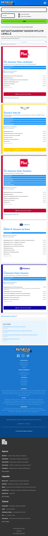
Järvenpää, (43, 390)
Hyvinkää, (19, 390)
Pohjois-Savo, (12, 411)
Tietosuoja (27, 423)
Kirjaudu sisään (23, 372)
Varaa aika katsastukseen (23, 94)
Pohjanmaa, (26, 410)
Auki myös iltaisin (25, 14)
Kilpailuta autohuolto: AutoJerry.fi (14, 419)
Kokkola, (4, 392)
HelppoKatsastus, (8, 401)
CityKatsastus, (25, 399)
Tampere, (29, 393)
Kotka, (8, 392)
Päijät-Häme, (18, 411)
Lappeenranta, (24, 392)
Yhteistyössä (24, 384)
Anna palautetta (23, 381)
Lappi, (16, 410)
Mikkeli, (38, 392)
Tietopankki (24, 366)
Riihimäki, (11, 393)
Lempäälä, (30, 392)
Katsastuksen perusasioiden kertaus (11, 339)
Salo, (20, 393)
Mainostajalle (24, 383)
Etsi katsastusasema (23, 362)
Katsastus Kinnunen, (31, 401)
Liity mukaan (24, 375)
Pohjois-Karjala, (32, 410)
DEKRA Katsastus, (32, 399)
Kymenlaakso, (11, 410)
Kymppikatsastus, (14, 402)
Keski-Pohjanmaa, (39, 408)
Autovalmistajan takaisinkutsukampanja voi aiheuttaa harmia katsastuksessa (20, 335)
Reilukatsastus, (35, 402)
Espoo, (6, 390)
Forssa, (10, 390)
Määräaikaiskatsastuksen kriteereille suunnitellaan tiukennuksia (17, 330)
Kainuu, (26, 408)
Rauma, (7, 393)
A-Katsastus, (7, 399)
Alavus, (3, 390)
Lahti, (19, 392)
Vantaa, (19, 395)
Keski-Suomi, (5, 410)
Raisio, (3, 393)
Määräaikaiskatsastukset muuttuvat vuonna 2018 (14, 326)
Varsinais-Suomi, (35, 411)
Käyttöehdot (21, 423)
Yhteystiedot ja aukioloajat (10, 71)
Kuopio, (16, 392)
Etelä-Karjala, (7, 408)
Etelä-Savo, (22, 408)
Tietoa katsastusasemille (24, 373)
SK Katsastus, (42, 402)
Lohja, (34, 392)
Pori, (44, 392)
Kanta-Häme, (32, 408)
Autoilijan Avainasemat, (15, 399)
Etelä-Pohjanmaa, (15, 408)
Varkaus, (24, 395)
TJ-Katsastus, (30, 404)
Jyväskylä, (38, 390)
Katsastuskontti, (6, 402)
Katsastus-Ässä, (39, 401)
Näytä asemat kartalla (9, 316)
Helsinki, (14, 390)
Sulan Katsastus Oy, (10, 404)
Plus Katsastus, (21, 402)
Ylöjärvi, (28, 395)
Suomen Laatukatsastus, (21, 404)
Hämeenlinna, (24, 390)
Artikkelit (24, 367)
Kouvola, (12, 392)
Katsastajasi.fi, (23, 401)
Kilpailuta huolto (24, 364)
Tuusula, (40, 393)
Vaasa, (44, 393)
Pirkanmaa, (20, 410)
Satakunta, (24, 411)
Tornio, (33, 393)
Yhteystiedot (24, 379)
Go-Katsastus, (40, 399)
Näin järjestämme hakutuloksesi (8, 44)
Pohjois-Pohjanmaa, (41, 410)
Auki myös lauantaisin (26, 16)
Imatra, (30, 390)
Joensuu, (34, 390)
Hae (24, 21)
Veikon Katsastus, (38, 404)
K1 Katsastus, (16, 401)
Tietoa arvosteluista (9, 72)
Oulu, (41, 392)
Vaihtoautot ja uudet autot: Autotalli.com (32, 419)
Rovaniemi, (16, 393)
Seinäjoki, (24, 393)
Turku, (36, 393)
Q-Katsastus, (28, 402)
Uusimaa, (29, 411)
